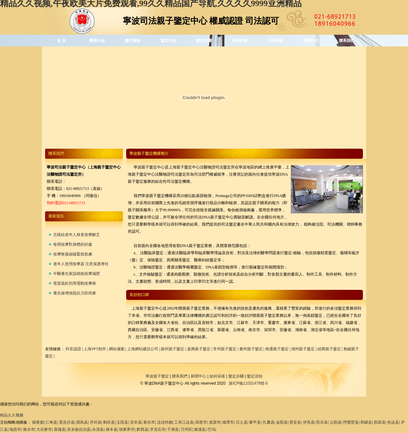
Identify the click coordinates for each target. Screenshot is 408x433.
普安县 (295, 422)
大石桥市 (44, 429)
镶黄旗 (38, 422)
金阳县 (282, 422)
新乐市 (149, 422)
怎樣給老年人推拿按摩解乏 (76, 234)
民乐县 (322, 422)
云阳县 (336, 422)
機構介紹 (97, 40)
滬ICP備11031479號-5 (248, 383)
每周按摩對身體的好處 (72, 244)
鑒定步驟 (204, 40)
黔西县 (142, 429)
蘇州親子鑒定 (172, 349)
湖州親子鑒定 (303, 349)
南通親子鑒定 (277, 349)
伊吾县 (309, 422)
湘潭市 (228, 422)
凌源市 (215, 422)
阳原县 (380, 422)
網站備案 (117, 349)
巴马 (211, 429)
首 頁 (61, 40)
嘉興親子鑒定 (198, 349)
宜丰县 (136, 422)
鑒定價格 (132, 40)
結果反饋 (239, 40)
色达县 (393, 422)
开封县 (96, 422)
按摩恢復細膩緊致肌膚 (72, 254)
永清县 (98, 429)
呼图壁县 (351, 422)
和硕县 (366, 422)
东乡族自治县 (78, 429)
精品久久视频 (11, 415)
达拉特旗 (165, 422)
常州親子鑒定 (224, 349)
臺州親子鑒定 (251, 349)
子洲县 (173, 429)
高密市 (201, 422)
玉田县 (122, 422)
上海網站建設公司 (142, 349)
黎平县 (255, 422)
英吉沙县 (67, 422)
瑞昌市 (15, 429)
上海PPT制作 (95, 349)
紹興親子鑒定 (329, 349)
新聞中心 (311, 40)
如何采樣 (275, 40)
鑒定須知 (168, 40)
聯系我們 (346, 40)
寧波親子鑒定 (157, 376)
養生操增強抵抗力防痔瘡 (74, 293)
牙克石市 (157, 429)
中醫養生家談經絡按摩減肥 (76, 273)
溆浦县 (200, 429)
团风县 (82, 422)
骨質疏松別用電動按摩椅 (74, 283)
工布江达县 (184, 422)
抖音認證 (73, 349)
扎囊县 (268, 422)
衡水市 (29, 429)
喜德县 (60, 429)
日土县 (241, 422)
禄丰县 (111, 429)
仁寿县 (51, 422)
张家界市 (127, 429)
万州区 (186, 429)
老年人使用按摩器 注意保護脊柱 (81, 264)
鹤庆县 (109, 422)
